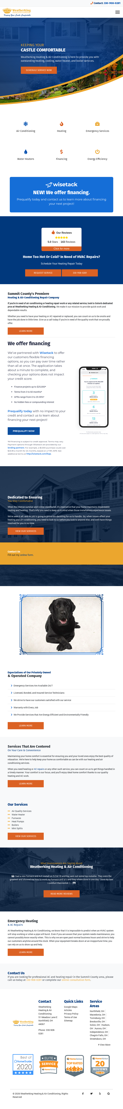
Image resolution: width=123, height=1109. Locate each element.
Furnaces (16, 818)
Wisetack (47, 353)
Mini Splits (17, 828)
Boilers (15, 824)
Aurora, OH (100, 1028)
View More (104, 1044)
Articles (68, 1010)
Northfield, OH (97, 1011)
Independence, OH (99, 1031)
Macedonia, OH (97, 1014)
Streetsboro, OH (98, 1038)
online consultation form (76, 979)
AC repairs (39, 768)
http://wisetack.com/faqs (38, 454)
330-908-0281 (112, 3)
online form (26, 554)
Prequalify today (28, 199)
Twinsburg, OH (97, 1018)
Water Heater (18, 814)
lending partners (16, 448)
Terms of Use (70, 1017)
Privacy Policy (71, 1013)
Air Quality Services (21, 811)
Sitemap (68, 1020)
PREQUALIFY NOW (24, 431)
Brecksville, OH (97, 1021)
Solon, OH (95, 1024)
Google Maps (70, 1006)
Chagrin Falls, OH (98, 1035)
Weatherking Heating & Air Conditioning (40, 1093)
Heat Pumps (18, 821)
